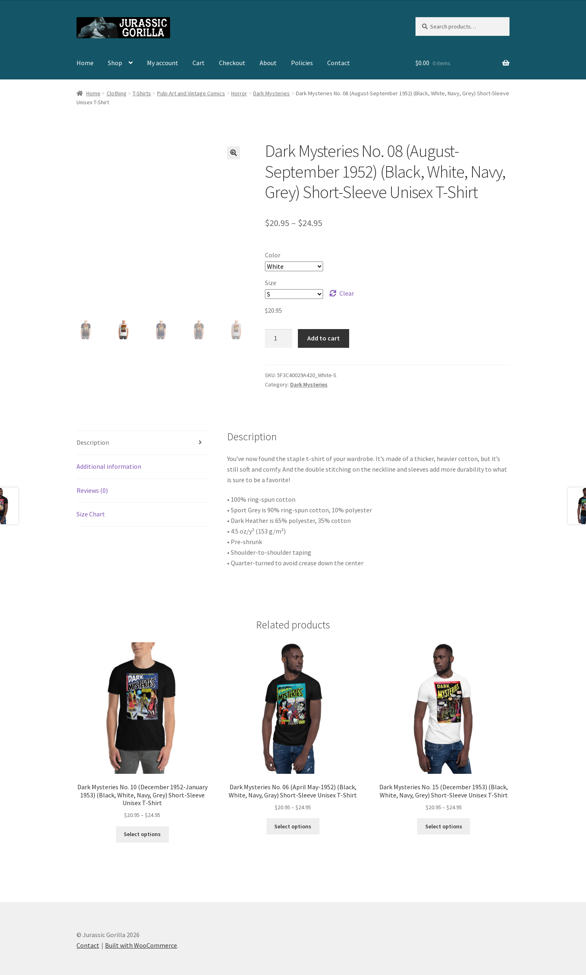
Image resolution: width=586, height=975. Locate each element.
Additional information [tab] (109, 466)
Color (272, 255)
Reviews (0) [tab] (92, 490)
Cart (198, 63)
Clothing (117, 93)
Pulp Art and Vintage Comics (191, 93)
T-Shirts (142, 93)
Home (85, 63)
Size (270, 283)
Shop (115, 63)
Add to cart (323, 338)
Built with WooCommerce (141, 945)
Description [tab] (93, 442)
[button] (233, 152)
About (268, 63)
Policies (302, 63)
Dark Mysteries (271, 93)
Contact (338, 63)
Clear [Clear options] (346, 293)
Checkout (232, 63)
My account (162, 63)
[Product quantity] (279, 338)
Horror (239, 93)
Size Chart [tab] (91, 514)
